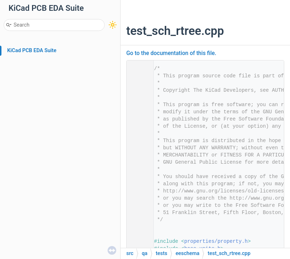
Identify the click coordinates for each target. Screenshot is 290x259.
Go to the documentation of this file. (171, 53)
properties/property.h (216, 241)
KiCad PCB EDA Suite (31, 50)
